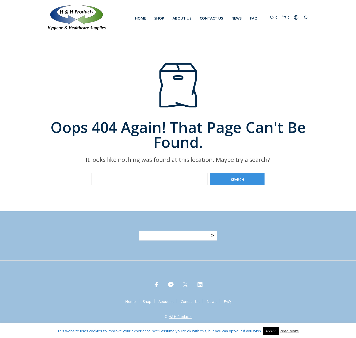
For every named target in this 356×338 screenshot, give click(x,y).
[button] (273, 17)
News (236, 18)
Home (140, 18)
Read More (289, 330)
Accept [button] (271, 331)
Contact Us (211, 18)
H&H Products (180, 317)
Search (212, 236)
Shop (159, 18)
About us (182, 18)
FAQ (253, 18)
